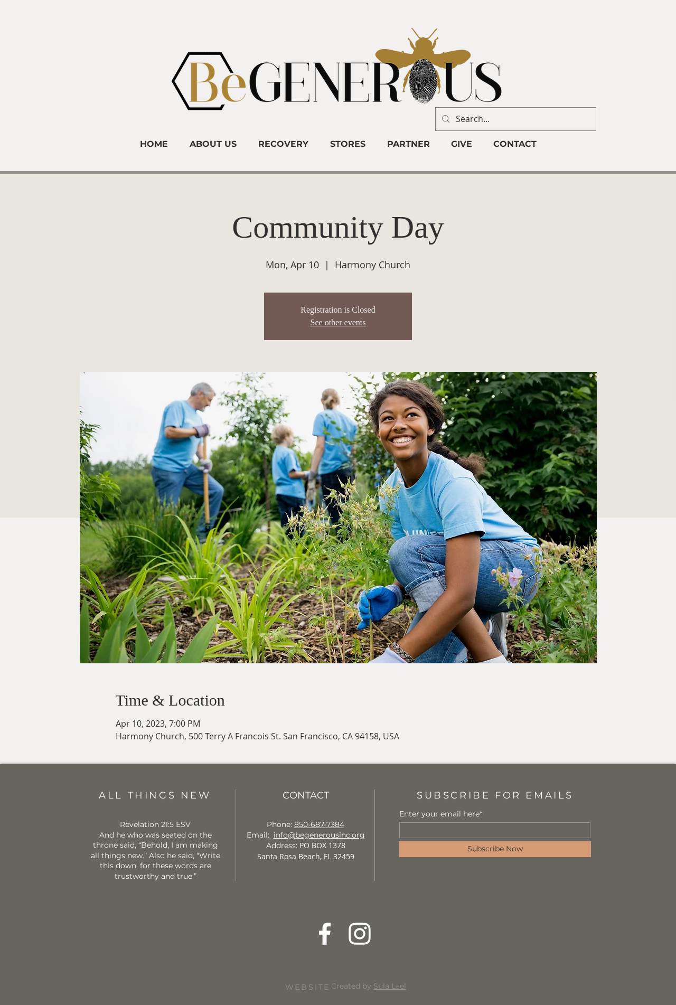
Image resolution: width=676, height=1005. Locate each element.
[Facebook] (325, 933)
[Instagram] (359, 933)
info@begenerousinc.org (319, 835)
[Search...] (515, 119)
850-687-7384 (319, 824)
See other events (338, 322)
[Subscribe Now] (495, 849)
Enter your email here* (440, 814)
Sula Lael (389, 986)
